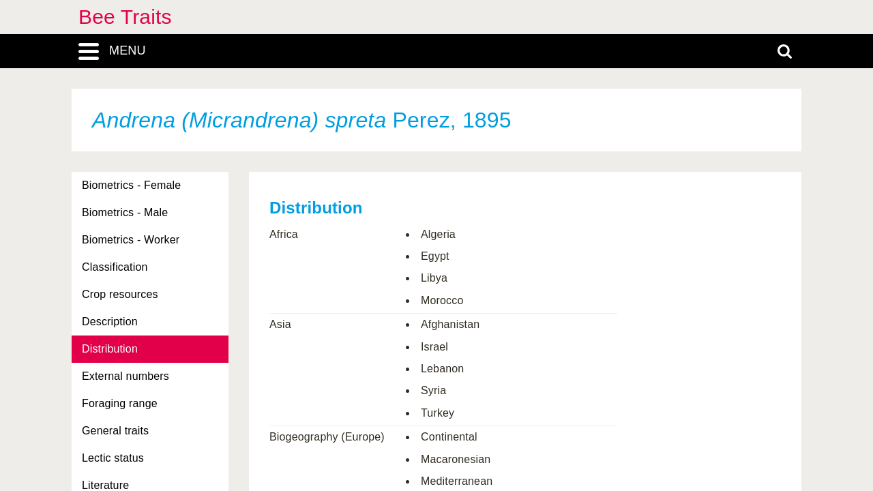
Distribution (110, 349)
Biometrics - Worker (130, 240)
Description (110, 321)
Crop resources (120, 294)
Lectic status (113, 458)
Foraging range (120, 403)
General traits (115, 430)
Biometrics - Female (131, 185)
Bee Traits (125, 16)
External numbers (125, 376)
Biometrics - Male (125, 212)
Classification (115, 267)
